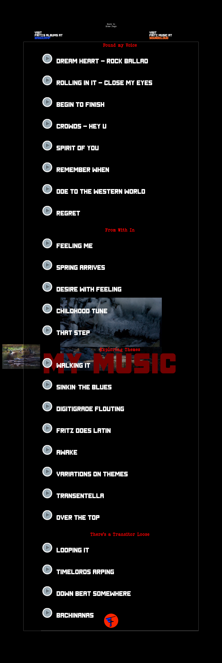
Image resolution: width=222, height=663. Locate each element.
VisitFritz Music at (160, 35)
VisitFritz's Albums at (49, 35)
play (47, 58)
